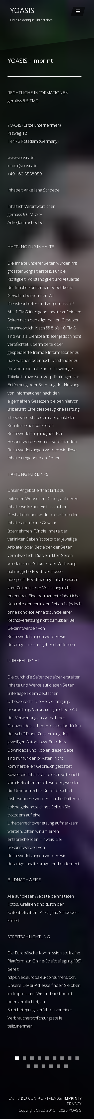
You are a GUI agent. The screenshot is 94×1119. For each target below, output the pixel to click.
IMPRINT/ (72, 1098)
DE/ (24, 1098)
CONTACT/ (37, 1098)
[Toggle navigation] (78, 11)
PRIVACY (74, 1103)
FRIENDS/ (54, 1098)
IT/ (18, 1098)
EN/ (12, 1098)
